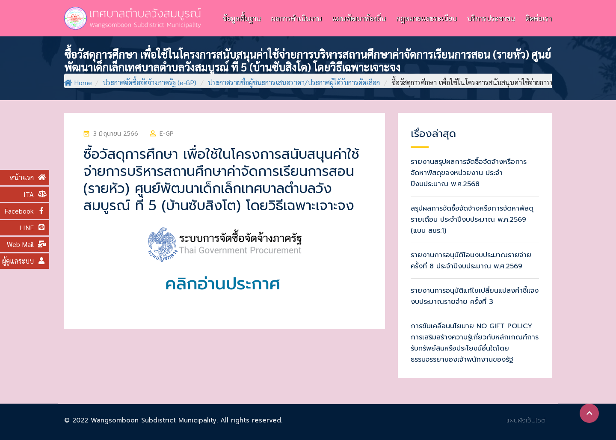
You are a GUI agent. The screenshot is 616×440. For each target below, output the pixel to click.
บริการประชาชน (491, 18)
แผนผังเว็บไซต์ (525, 420)
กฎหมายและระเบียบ (426, 18)
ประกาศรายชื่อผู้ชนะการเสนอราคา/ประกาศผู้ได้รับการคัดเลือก (294, 82)
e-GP (167, 133)
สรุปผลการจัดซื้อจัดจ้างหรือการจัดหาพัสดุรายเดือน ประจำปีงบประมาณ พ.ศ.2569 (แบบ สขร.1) (472, 219)
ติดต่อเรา (538, 18)
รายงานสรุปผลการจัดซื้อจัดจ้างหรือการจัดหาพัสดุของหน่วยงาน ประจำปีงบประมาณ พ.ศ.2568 (469, 173)
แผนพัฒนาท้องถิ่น (359, 18)
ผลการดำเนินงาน (296, 18)
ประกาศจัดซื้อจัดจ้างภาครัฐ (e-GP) (149, 82)
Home (78, 82)
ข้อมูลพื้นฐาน (241, 18)
